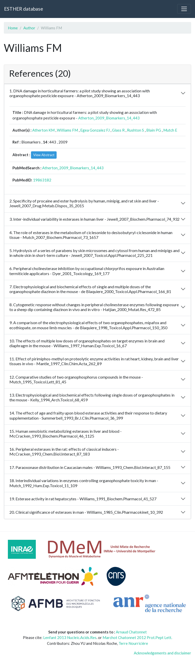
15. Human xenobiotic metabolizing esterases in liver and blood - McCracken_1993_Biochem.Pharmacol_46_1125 (65, 433)
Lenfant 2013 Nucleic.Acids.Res (69, 637)
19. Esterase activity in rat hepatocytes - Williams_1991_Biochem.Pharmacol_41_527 (82, 498)
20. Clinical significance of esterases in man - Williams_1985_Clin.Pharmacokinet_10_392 (86, 512)
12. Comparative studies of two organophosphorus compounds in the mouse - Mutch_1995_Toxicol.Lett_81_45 (76, 379)
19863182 (42, 180)
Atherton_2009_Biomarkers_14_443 (109, 118)
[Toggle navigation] (184, 9)
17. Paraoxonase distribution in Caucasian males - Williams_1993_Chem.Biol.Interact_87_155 (89, 467)
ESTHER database (23, 9)
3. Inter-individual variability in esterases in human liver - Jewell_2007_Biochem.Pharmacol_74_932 (94, 219)
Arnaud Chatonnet (131, 632)
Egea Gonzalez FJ (95, 130)
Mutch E (170, 130)
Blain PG (153, 130)
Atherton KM (43, 130)
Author (29, 28)
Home (13, 28)
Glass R (118, 130)
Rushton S (135, 130)
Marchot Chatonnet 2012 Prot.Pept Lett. (137, 637)
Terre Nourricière (133, 643)
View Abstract (43, 155)
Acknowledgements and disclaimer (162, 653)
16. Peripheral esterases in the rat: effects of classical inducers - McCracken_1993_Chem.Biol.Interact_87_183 (64, 451)
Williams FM (67, 130)
